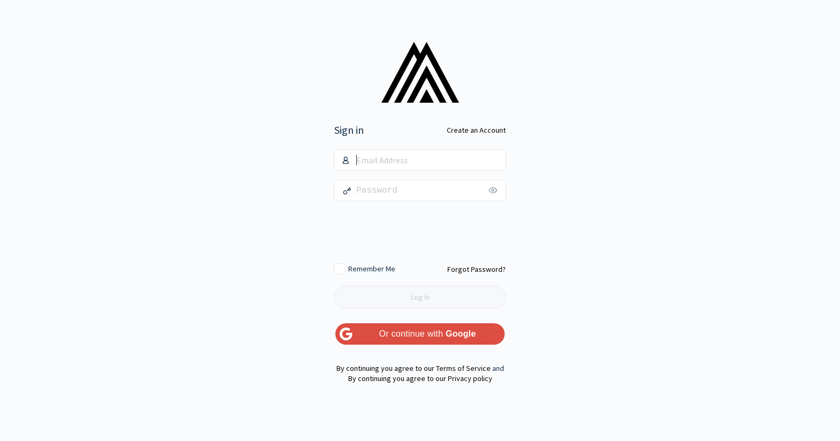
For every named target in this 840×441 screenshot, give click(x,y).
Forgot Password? (476, 269)
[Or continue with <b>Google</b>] (420, 334)
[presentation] (420, 232)
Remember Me (371, 268)
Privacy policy (470, 378)
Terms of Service (463, 368)
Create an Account (476, 130)
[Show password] (495, 190)
